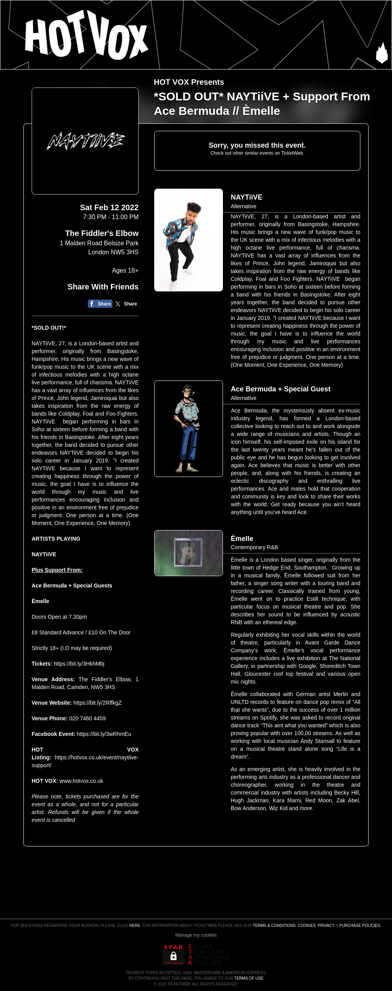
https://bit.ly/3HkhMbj (79, 664)
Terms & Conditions (274, 925)
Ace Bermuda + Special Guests (72, 585)
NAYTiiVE (44, 554)
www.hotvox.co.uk (81, 781)
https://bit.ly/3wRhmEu (104, 734)
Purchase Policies (359, 925)
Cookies (307, 925)
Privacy (326, 925)
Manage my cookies (196, 935)
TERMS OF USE (249, 978)
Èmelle (40, 601)
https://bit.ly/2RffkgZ (97, 703)
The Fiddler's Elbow (102, 233)
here (134, 925)
